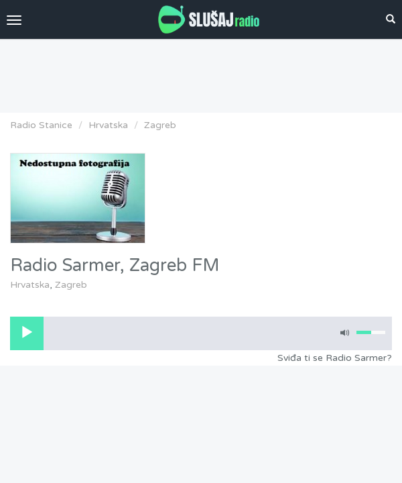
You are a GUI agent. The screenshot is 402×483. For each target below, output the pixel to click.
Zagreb (160, 125)
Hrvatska (108, 125)
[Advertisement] (201, 72)
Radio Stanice (41, 125)
